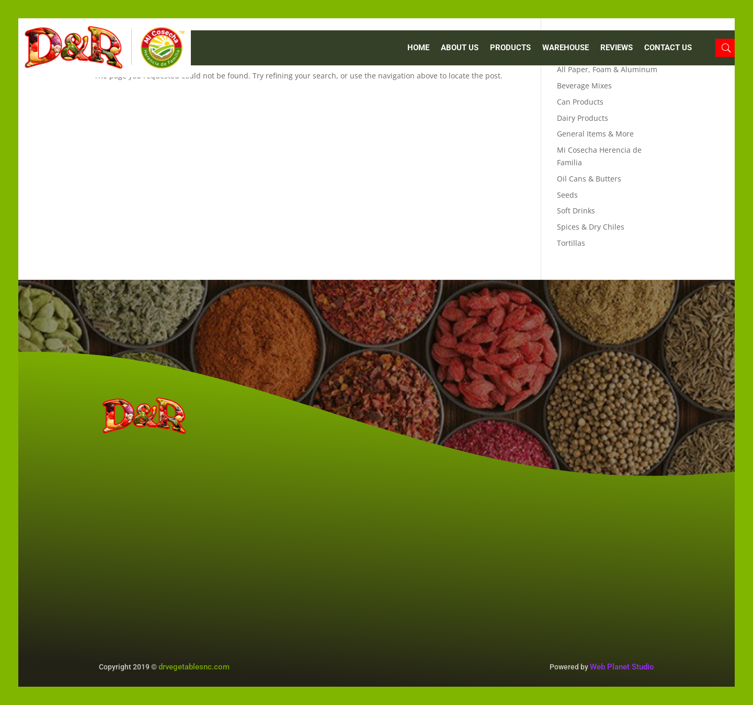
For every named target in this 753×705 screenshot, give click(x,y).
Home (418, 48)
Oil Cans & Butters (589, 179)
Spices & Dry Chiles (590, 227)
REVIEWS (616, 48)
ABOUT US (459, 48)
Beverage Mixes (584, 85)
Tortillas (571, 243)
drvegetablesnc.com (194, 667)
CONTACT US (668, 48)
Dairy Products (582, 118)
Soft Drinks (576, 210)
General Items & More (595, 134)
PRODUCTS (510, 48)
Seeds (567, 195)
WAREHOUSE (565, 48)
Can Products (580, 102)
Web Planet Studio (622, 667)
